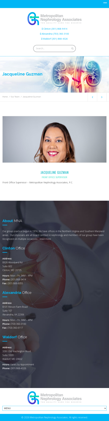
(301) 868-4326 (18, 368)
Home (5, 97)
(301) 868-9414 (18, 279)
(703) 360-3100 (18, 323)
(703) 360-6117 (15, 327)
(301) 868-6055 (15, 283)
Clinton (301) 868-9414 (55, 28)
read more (45, 238)
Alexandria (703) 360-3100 (55, 33)
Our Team (15, 97)
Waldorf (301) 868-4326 (55, 38)
